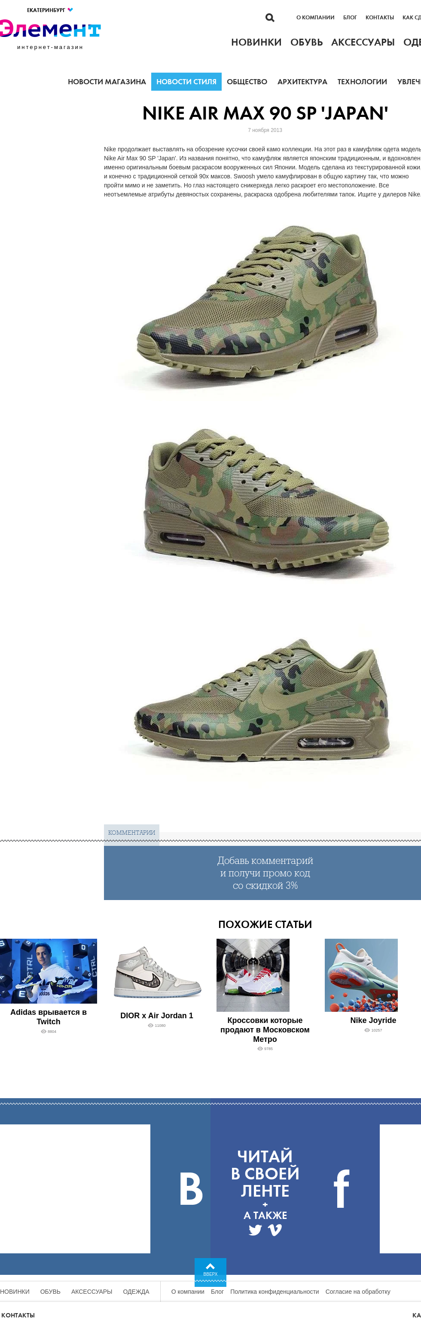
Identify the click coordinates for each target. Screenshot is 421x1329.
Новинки (15, 1292)
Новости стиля (186, 81)
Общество (247, 81)
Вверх (211, 1274)
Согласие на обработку (358, 1292)
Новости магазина (107, 81)
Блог (350, 17)
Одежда (136, 1292)
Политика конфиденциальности (274, 1292)
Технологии (362, 81)
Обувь (50, 1292)
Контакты (380, 17)
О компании (315, 17)
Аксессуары (92, 1292)
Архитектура (302, 81)
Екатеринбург (50, 10)
